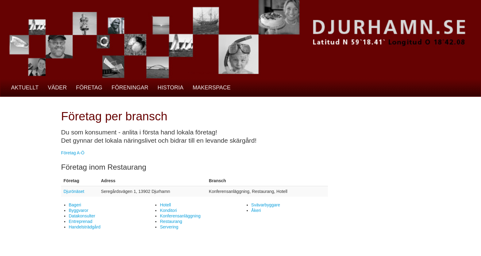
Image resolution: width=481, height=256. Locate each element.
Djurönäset (73, 191)
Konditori (168, 210)
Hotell (165, 204)
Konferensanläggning (180, 215)
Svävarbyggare (265, 204)
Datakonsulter (82, 215)
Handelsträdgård (85, 226)
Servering (169, 226)
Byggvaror (78, 210)
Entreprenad (80, 221)
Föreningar (129, 88)
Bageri (75, 204)
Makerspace (212, 88)
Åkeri (256, 210)
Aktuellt (25, 88)
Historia (170, 88)
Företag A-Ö (72, 152)
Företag (89, 88)
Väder (57, 88)
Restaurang (171, 221)
